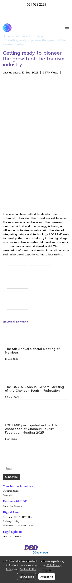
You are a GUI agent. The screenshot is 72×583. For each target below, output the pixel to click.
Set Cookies (26, 576)
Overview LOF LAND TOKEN (17, 517)
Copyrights (8, 495)
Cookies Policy (28, 569)
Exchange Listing (11, 521)
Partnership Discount (12, 506)
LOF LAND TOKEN (12, 536)
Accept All (47, 576)
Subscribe (11, 477)
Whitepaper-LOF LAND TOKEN (18, 525)
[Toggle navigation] (67, 27)
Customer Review (11, 491)
